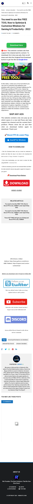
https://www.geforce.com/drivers (19, 261)
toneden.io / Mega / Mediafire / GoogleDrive (14, 156)
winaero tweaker (10, 10)
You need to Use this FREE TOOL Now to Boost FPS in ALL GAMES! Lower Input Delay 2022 (16, 205)
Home (3, 10)
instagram (12, 489)
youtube (23, 489)
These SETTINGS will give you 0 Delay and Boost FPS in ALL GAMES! (16, 218)
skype (22, 487)
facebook (13, 487)
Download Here (16, 45)
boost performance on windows (18, 340)
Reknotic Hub (22, 495)
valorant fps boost (8, 343)
